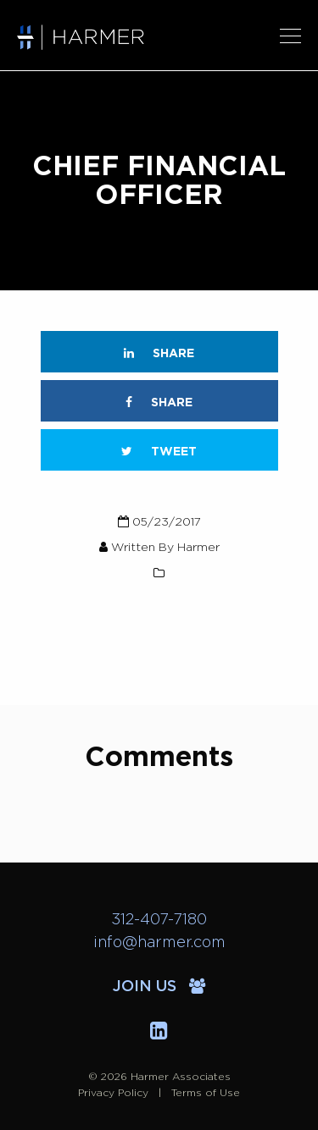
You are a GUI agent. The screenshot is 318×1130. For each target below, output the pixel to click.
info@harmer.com (159, 943)
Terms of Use (205, 1093)
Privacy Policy (113, 1093)
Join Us (159, 987)
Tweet (159, 451)
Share (159, 353)
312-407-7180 (159, 920)
